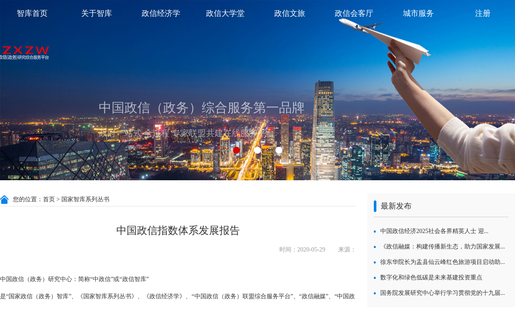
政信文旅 (289, 13)
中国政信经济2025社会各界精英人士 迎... (434, 231)
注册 (483, 13)
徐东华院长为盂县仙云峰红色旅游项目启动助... (442, 262)
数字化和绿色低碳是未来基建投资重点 (431, 277)
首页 (49, 199)
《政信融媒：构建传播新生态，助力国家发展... (442, 246)
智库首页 (32, 13)
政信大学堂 (225, 13)
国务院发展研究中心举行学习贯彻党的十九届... (442, 293)
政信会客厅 (354, 13)
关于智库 (96, 13)
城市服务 (418, 13)
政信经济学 (161, 13)
